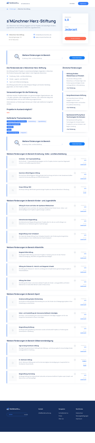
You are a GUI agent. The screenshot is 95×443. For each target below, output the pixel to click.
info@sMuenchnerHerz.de (43, 35)
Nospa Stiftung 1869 (25, 187)
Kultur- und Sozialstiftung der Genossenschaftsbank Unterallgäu (38, 313)
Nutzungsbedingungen (82, 416)
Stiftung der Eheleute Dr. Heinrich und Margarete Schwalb (36, 266)
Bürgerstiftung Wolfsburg (26, 327)
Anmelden (72, 3)
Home (7, 9)
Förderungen (13, 9)
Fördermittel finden (77, 57)
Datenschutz (79, 413)
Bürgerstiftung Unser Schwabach (29, 234)
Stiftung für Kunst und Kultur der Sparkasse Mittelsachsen (36, 205)
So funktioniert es (25, 3)
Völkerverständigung (13, 132)
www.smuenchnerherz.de (43, 37)
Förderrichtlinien (75, 38)
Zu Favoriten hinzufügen (75, 159)
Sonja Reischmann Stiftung (76, 95)
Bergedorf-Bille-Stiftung (26, 252)
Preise (60, 416)
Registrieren (83, 3)
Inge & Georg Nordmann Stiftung (29, 346)
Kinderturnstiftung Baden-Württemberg (31, 299)
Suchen (25, 414)
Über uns (61, 419)
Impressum (79, 419)
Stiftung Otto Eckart (25, 280)
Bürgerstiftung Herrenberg (27, 374)
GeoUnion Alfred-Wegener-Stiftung (29, 173)
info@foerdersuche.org (44, 413)
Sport (9, 129)
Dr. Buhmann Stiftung (25, 360)
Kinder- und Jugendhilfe (13, 124)
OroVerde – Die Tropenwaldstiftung (29, 159)
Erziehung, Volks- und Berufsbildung (17, 121)
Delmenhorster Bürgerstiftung (28, 220)
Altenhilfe (10, 127)
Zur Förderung (71, 88)
